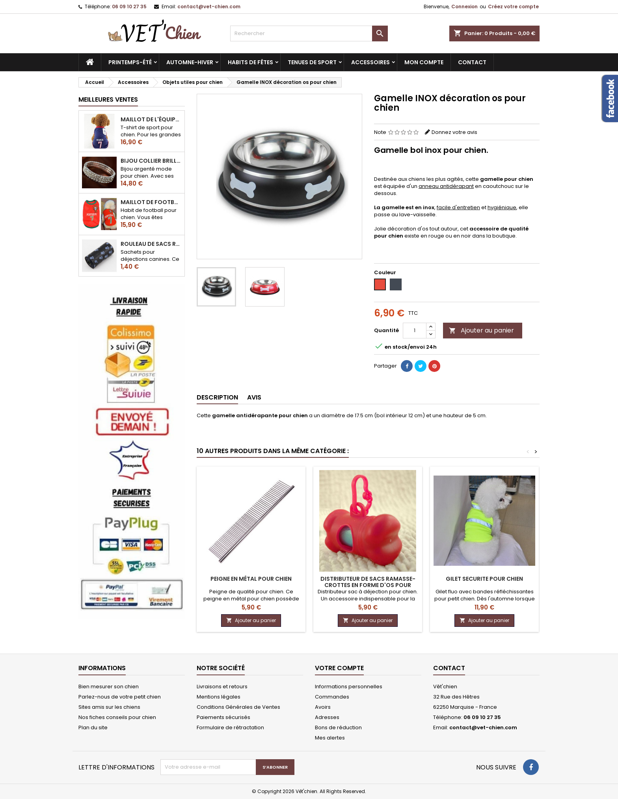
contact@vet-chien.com (208, 6)
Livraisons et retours (222, 686)
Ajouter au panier (481, 330)
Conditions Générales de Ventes (238, 707)
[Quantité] (414, 330)
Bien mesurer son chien (108, 686)
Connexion (464, 6)
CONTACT (472, 62)
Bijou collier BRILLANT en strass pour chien (151, 161)
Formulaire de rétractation (230, 727)
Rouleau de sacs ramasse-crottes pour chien (151, 244)
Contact (449, 668)
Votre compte (339, 668)
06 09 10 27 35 (129, 6)
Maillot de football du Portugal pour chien (151, 202)
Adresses (327, 717)
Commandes (332, 697)
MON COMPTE (423, 62)
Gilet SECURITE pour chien (484, 579)
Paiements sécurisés (223, 717)
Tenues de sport (312, 62)
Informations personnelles (348, 686)
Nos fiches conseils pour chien (117, 717)
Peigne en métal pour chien (251, 579)
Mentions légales (218, 697)
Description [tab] (217, 397)
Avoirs (323, 707)
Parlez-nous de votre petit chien (119, 697)
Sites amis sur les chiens (109, 707)
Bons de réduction (338, 727)
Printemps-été (130, 62)
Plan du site (93, 727)
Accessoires (370, 62)
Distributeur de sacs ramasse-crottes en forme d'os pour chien (367, 585)
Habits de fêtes (250, 62)
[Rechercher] (309, 33)
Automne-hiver (189, 62)
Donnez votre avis (454, 132)
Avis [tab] (254, 397)
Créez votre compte (513, 6)
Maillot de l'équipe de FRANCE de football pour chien (151, 119)
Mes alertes (330, 737)
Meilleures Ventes (108, 99)
